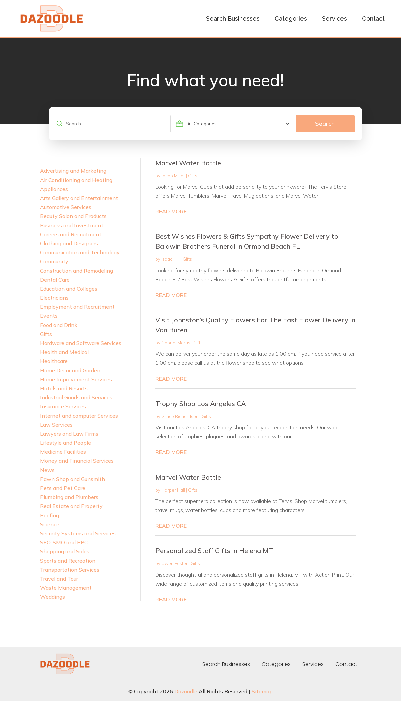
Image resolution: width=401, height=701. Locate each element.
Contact (373, 18)
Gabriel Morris (175, 342)
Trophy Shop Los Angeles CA (200, 403)
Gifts (192, 175)
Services (334, 18)
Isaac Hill (170, 259)
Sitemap (262, 691)
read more (171, 211)
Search (325, 123)
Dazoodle (185, 691)
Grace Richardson (180, 416)
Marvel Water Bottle (188, 163)
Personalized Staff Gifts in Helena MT (214, 550)
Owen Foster (174, 563)
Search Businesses (233, 18)
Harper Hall (173, 490)
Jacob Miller (173, 175)
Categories (291, 18)
